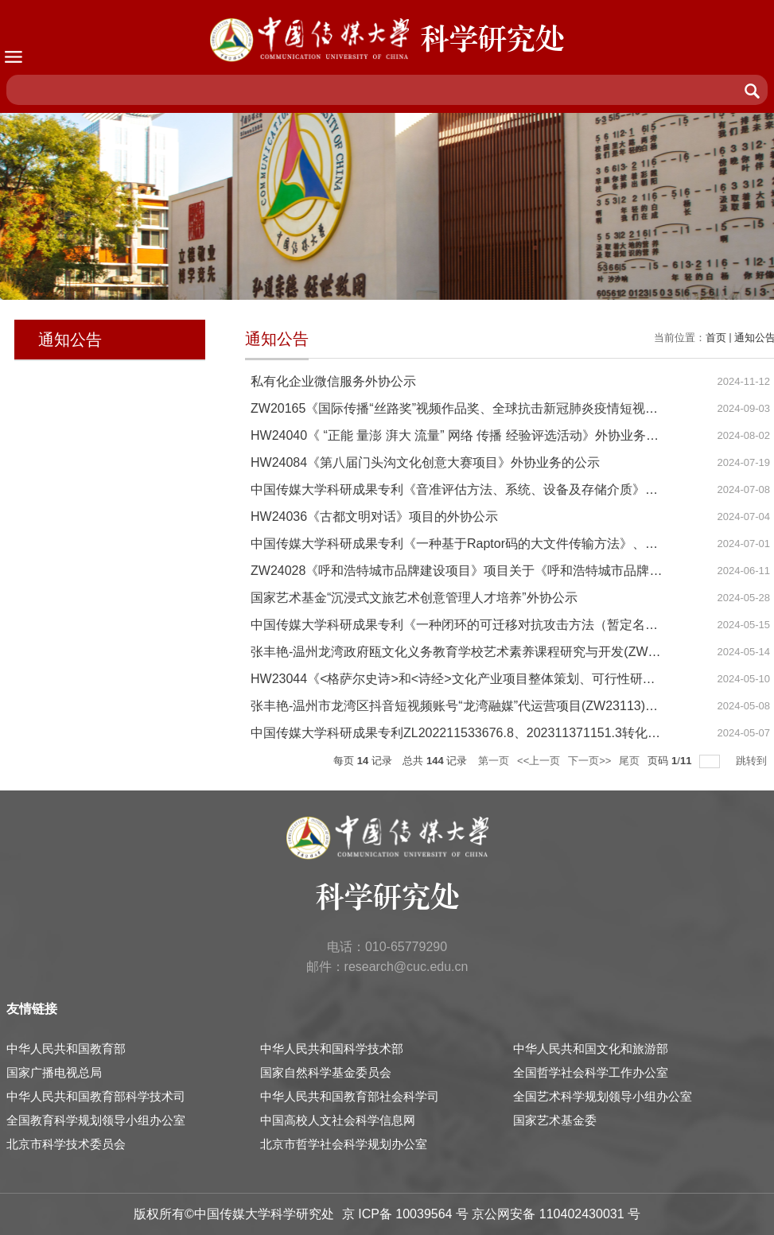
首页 (716, 338)
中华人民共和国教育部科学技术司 (95, 1096)
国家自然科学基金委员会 (325, 1072)
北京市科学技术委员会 (66, 1144)
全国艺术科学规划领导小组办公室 (602, 1096)
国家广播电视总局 (54, 1072)
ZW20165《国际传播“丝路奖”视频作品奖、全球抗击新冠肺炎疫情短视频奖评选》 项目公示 (507, 408)
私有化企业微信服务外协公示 (333, 381)
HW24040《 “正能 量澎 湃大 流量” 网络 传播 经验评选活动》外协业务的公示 (467, 435)
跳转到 (753, 761)
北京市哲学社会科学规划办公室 (343, 1144)
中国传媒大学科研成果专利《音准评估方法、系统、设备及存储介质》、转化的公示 (486, 489)
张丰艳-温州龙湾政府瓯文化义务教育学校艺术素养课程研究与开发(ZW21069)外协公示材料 (507, 651)
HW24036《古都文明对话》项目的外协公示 (374, 516)
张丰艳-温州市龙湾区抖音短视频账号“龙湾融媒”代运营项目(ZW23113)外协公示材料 (486, 706)
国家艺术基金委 (555, 1120)
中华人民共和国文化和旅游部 (590, 1048)
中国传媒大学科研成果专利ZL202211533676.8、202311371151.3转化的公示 (468, 733)
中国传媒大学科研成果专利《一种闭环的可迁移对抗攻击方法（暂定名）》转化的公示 (492, 624)
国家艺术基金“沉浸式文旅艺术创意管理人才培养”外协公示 (414, 597)
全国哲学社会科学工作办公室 (590, 1072)
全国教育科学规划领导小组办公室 (95, 1120)
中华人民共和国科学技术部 (331, 1048)
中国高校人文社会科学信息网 (337, 1120)
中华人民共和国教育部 (66, 1048)
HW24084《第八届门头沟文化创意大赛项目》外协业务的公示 (425, 462)
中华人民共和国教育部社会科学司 (349, 1096)
